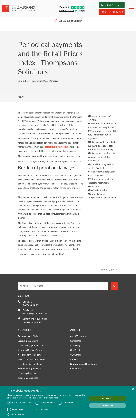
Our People (75, 350)
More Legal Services (27, 373)
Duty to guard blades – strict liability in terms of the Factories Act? (102, 157)
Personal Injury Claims (28, 336)
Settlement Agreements (29, 368)
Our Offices (75, 354)
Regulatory (75, 368)
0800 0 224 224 (74, 20)
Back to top (108, 269)
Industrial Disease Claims (30, 364)
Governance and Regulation (83, 364)
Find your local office (32, 322)
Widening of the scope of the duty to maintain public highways (103, 135)
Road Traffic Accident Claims (31, 359)
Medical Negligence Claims (31, 345)
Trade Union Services (28, 378)
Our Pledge (75, 345)
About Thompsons (78, 336)
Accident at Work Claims (30, 354)
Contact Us (75, 340)
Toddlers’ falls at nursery (100, 149)
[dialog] (68, 402)
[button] (46, 414)
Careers (74, 359)
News (21, 96)
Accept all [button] (107, 398)
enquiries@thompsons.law (34, 313)
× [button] (133, 389)
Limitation (93, 186)
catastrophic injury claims (57, 146)
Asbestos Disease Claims (30, 350)
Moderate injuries (97, 190)
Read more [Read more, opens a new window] (53, 398)
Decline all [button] (107, 405)
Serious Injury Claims (28, 340)
